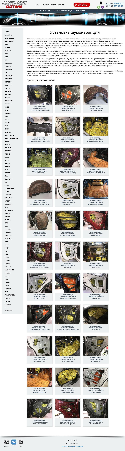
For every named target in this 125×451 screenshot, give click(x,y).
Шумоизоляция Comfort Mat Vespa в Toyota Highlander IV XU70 (40, 108)
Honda (7, 145)
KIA (6, 182)
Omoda (7, 220)
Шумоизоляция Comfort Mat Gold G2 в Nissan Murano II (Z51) (68, 171)
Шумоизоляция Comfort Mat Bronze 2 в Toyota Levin (96, 390)
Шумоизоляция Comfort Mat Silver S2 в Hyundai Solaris (40, 422)
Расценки (45, 5)
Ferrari (8, 113)
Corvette (8, 85)
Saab (7, 245)
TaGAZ (7, 282)
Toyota (8, 289)
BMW (6, 54)
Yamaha (8, 304)
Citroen (8, 82)
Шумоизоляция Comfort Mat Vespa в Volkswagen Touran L (95, 139)
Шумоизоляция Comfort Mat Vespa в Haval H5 (68, 265)
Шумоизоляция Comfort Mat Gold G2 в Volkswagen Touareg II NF (39, 139)
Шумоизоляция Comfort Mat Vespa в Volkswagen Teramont (96, 171)
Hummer (8, 148)
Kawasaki (8, 179)
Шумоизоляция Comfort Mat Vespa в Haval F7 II (96, 327)
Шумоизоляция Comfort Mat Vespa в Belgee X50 (96, 359)
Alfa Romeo (9, 38)
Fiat (6, 116)
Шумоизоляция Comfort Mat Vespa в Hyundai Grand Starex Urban (68, 327)
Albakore (8, 35)
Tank (7, 286)
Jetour (7, 173)
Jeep (6, 170)
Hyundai (8, 151)
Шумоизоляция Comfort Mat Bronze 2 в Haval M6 (96, 296)
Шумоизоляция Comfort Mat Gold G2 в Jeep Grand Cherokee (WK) (40, 327)
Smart (7, 264)
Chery (7, 73)
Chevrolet (9, 76)
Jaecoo (7, 163)
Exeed (7, 107)
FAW (6, 110)
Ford (7, 120)
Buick (7, 57)
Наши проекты (45, 11)
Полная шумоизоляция (63, 11)
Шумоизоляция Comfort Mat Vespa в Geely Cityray (96, 422)
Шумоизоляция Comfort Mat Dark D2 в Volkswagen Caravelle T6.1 (39, 202)
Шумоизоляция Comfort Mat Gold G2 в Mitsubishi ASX (39, 359)
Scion (7, 248)
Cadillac (8, 63)
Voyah (7, 301)
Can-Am (8, 66)
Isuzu (7, 157)
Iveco (7, 160)
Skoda (7, 260)
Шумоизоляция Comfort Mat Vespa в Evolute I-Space (96, 108)
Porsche (8, 235)
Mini (6, 207)
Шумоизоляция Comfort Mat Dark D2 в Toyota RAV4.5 (39, 296)
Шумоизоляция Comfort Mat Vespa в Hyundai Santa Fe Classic (39, 265)
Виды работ (80, 11)
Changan (8, 69)
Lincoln (8, 195)
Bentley (8, 51)
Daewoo (8, 91)
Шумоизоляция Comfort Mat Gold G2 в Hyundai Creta (67, 202)
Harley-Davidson (11, 138)
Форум (53, 5)
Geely (7, 129)
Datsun (8, 94)
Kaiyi (6, 176)
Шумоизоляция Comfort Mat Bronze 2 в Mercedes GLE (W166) (68, 296)
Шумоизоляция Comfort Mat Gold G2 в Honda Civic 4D (67, 108)
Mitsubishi (9, 210)
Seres (7, 254)
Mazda (7, 201)
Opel (6, 223)
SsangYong (9, 270)
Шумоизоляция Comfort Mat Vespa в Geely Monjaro (68, 390)
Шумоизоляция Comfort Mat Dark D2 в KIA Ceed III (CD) (67, 359)
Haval (7, 141)
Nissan (7, 217)
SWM (6, 279)
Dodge (7, 98)
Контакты (61, 5)
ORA (6, 226)
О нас (37, 5)
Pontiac (8, 232)
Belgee (7, 47)
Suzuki (7, 276)
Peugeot (8, 229)
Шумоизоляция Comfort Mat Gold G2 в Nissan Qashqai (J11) (67, 422)
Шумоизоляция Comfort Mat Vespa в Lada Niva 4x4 (96, 265)
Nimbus (7, 213)
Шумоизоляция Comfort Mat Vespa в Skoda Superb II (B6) (95, 202)
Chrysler (8, 79)
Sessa (7, 257)
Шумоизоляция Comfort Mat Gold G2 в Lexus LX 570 (39, 171)
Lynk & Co (8, 198)
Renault (8, 239)
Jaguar (7, 166)
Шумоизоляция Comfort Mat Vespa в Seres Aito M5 (39, 233)
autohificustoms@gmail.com (72, 446)
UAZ (6, 292)
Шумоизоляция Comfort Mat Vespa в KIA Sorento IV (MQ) (67, 233)
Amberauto (9, 41)
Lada (7, 185)
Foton (7, 123)
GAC (6, 126)
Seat (6, 251)
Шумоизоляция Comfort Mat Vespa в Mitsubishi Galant (68, 139)
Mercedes (8, 204)
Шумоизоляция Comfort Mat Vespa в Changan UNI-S (96, 233)
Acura (7, 32)
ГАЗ (6, 307)
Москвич (8, 311)
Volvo (7, 298)
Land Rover (9, 188)
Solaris (8, 267)
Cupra (7, 88)
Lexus (7, 192)
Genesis (8, 132)
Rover (7, 242)
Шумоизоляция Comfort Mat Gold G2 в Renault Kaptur (39, 390)
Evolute (8, 104)
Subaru (8, 273)
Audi (6, 44)
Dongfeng (9, 101)
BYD (6, 60)
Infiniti (7, 154)
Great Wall (9, 135)
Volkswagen (10, 295)
